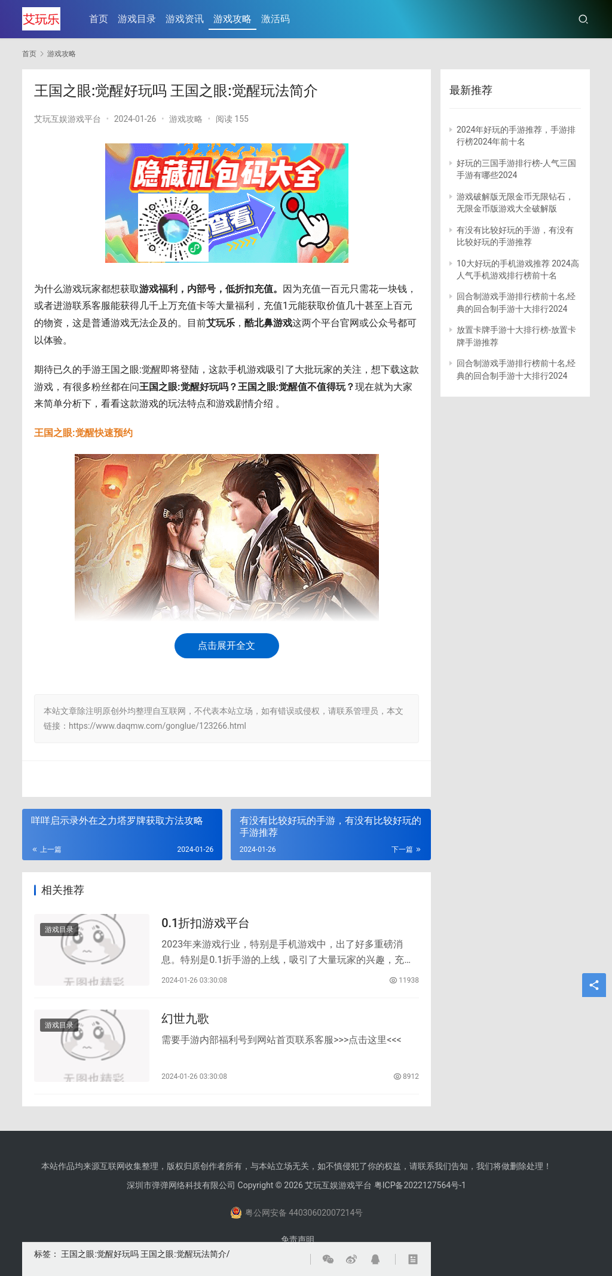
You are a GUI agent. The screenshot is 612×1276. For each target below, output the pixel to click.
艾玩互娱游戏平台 (67, 119)
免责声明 (297, 1239)
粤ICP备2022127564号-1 (420, 1185)
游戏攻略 (233, 18)
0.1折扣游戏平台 (205, 923)
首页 (99, 18)
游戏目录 (137, 18)
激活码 (276, 18)
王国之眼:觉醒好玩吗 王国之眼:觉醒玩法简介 (143, 1254)
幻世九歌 (185, 1020)
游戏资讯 (185, 18)
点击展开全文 (226, 645)
